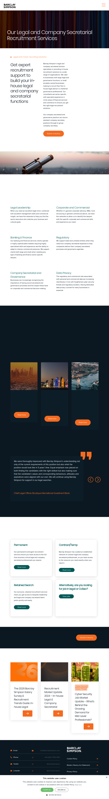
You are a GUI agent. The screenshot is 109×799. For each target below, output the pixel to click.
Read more (22, 567)
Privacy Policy (72, 771)
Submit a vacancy (53, 133)
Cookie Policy (72, 759)
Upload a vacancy (86, 637)
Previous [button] (90, 479)
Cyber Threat (81, 689)
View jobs (66, 596)
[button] (54, 795)
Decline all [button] (62, 790)
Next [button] (98, 479)
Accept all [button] (47, 790)
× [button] (106, 777)
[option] (23, 392)
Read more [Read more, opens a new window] (78, 785)
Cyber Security (82, 686)
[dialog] (54, 787)
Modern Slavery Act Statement (78, 765)
